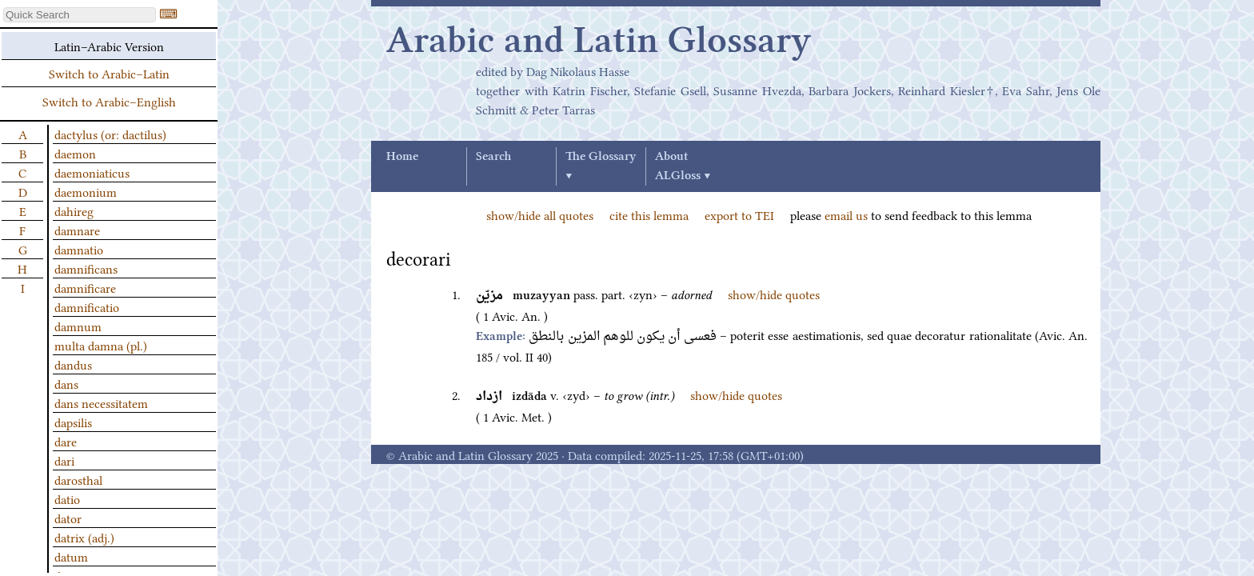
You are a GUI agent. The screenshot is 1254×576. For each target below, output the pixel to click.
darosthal (78, 479)
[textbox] (79, 14)
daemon (75, 153)
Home (402, 157)
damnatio (78, 249)
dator (68, 517)
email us (846, 214)
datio (67, 498)
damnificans (86, 268)
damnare (77, 229)
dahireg (74, 210)
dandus (73, 364)
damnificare (85, 287)
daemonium (85, 191)
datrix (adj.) (84, 537)
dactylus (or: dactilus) (110, 133)
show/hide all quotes (539, 214)
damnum (78, 325)
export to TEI (739, 214)
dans (66, 383)
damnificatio (86, 306)
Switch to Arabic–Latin (109, 73)
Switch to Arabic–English (109, 101)
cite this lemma (649, 214)
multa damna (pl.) (100, 345)
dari (64, 460)
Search (493, 157)
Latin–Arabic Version (109, 45)
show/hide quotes (774, 293)
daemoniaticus (92, 172)
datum (71, 556)
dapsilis (73, 421)
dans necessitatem (101, 402)
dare (65, 441)
